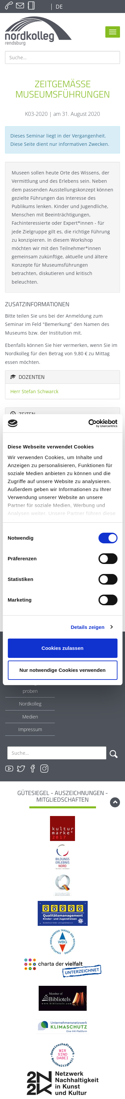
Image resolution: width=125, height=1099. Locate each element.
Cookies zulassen (63, 648)
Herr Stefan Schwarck (34, 391)
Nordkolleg (30, 703)
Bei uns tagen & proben (30, 687)
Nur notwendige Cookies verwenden (62, 670)
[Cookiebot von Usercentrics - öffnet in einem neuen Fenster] (89, 423)
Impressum (30, 729)
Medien (30, 716)
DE (58, 6)
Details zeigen (87, 627)
